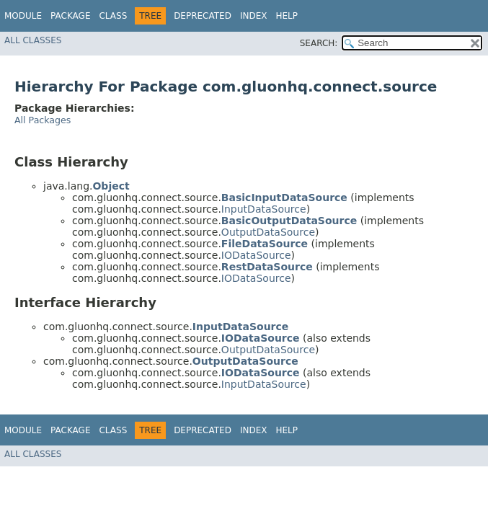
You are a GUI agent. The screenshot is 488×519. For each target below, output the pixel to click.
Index (253, 16)
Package (70, 16)
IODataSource (256, 255)
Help (286, 16)
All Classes (32, 40)
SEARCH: (319, 43)
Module (23, 16)
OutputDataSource (268, 232)
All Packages (42, 120)
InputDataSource (263, 209)
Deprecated (202, 16)
